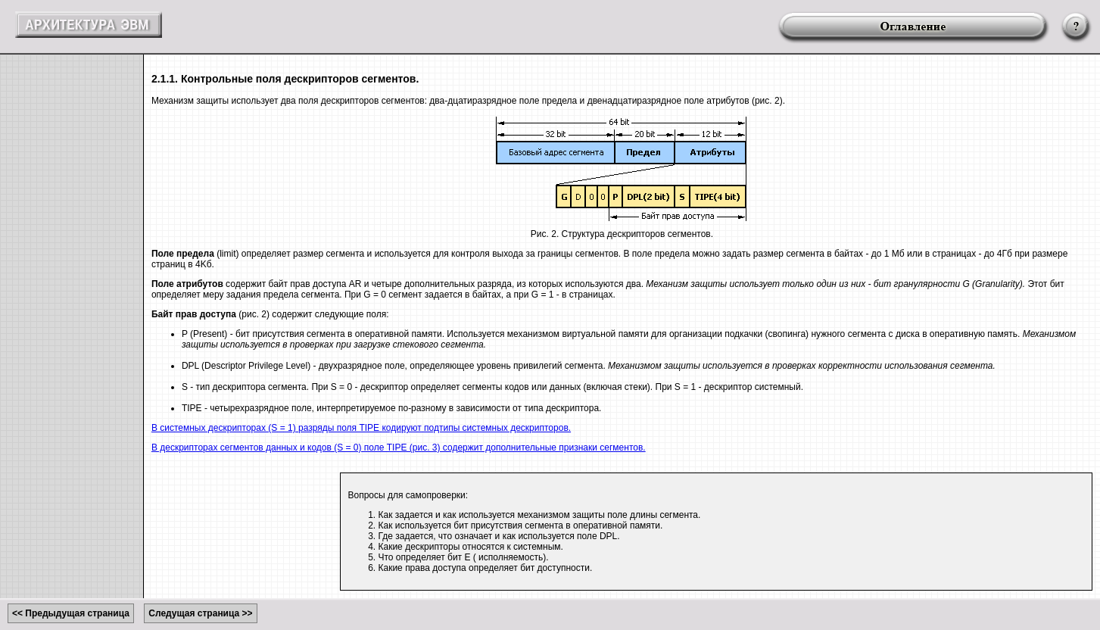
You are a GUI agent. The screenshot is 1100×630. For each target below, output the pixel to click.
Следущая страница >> (200, 613)
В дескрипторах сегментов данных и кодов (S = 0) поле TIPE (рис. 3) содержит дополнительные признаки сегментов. (398, 447)
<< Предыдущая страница (70, 613)
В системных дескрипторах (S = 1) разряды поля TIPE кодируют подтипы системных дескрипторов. (361, 428)
